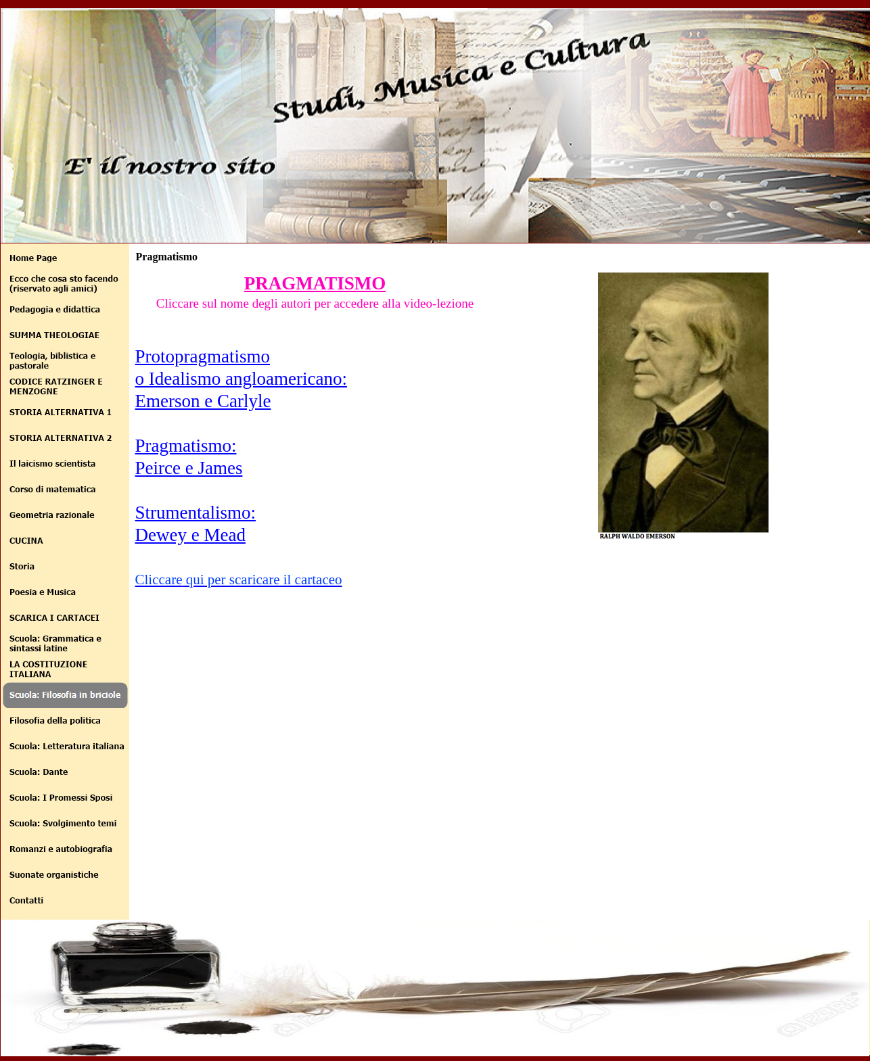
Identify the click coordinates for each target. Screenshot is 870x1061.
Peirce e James (189, 468)
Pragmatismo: (186, 445)
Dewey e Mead (190, 535)
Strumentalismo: (195, 512)
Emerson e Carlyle (203, 401)
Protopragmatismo (202, 356)
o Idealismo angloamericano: (241, 379)
